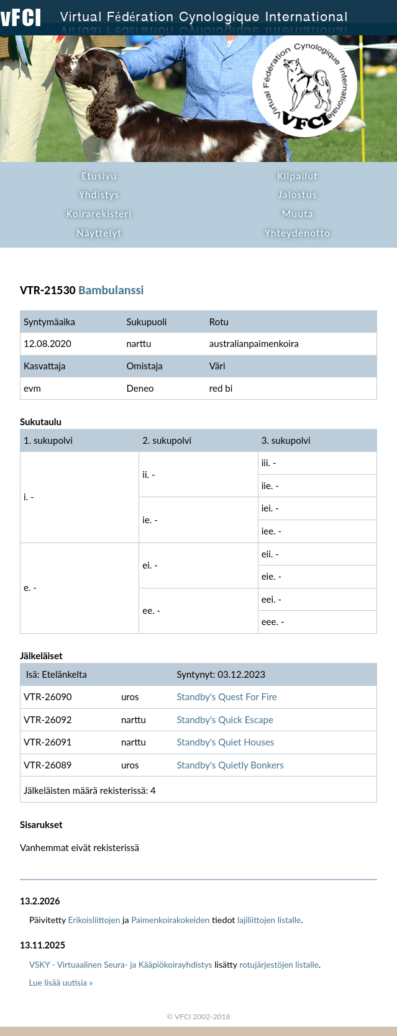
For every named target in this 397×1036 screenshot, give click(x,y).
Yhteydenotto (298, 233)
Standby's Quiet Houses (225, 741)
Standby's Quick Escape (224, 719)
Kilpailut (298, 175)
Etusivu (99, 175)
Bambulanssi (111, 289)
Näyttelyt (99, 233)
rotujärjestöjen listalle (279, 965)
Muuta (298, 213)
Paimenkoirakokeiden (170, 920)
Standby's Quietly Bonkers (229, 764)
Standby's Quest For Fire (226, 696)
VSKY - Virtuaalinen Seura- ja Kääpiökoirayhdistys (120, 965)
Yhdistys (99, 194)
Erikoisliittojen (94, 920)
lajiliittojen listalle (269, 920)
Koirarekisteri (99, 213)
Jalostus (297, 194)
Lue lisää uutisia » (61, 983)
